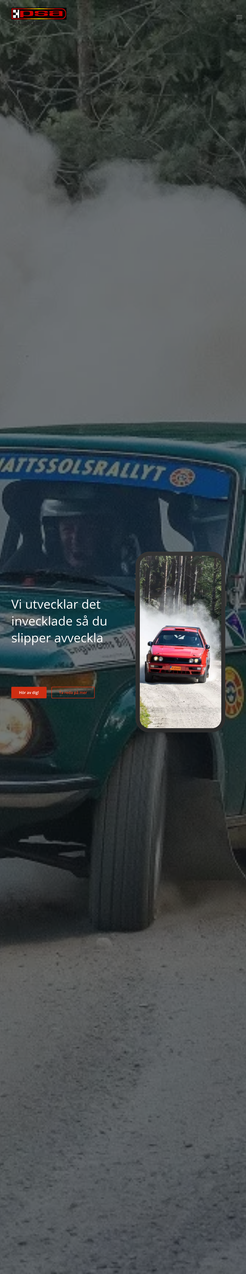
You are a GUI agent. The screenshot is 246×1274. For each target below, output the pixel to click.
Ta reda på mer (73, 692)
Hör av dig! (29, 692)
